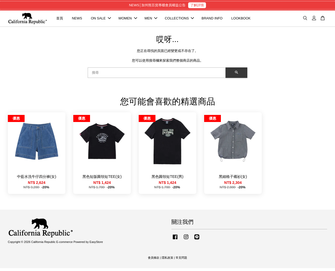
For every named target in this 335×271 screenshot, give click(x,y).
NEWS (77, 20)
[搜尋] (157, 75)
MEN (150, 20)
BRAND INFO (212, 20)
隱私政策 (167, 260)
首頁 (59, 20)
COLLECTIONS (179, 20)
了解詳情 (197, 5)
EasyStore (96, 245)
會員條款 (153, 260)
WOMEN (127, 20)
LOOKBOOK (241, 20)
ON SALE (101, 20)
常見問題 (181, 260)
